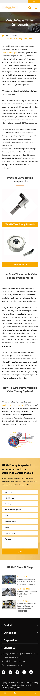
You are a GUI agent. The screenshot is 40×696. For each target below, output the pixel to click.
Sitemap (5, 687)
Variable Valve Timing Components (19, 38)
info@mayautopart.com (15, 661)
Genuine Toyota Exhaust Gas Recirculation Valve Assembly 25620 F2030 (26, 581)
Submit (20, 551)
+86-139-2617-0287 (14, 665)
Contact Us (9, 648)
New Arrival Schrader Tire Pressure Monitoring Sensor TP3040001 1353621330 (26, 607)
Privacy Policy (15, 687)
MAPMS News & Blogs (20, 567)
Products (14, 35)
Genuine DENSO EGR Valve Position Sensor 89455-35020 (27, 593)
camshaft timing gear (9, 52)
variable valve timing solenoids (13, 405)
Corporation (21, 640)
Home (7, 35)
